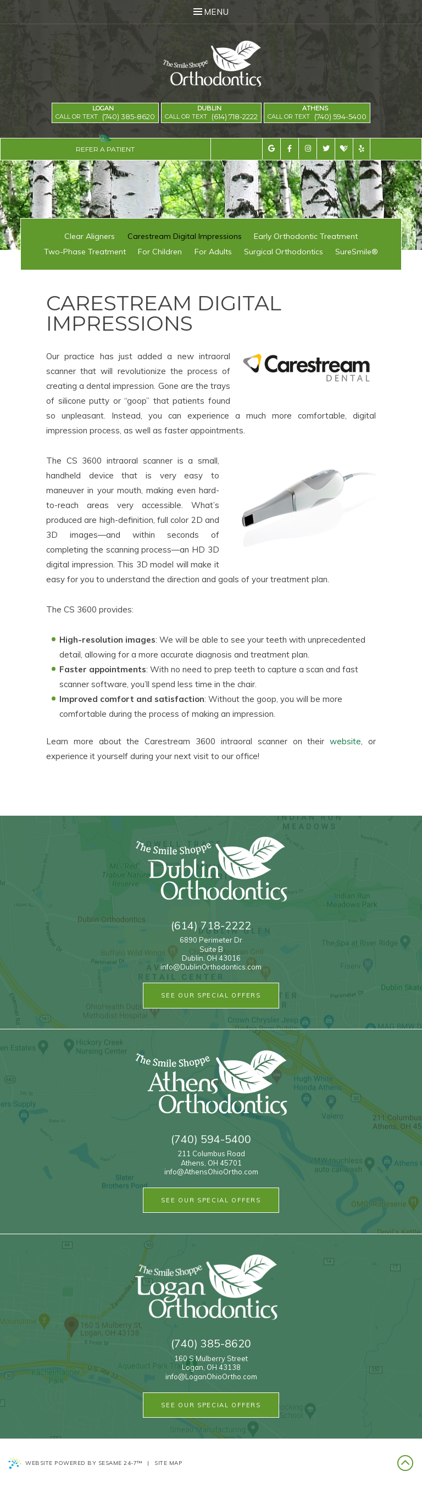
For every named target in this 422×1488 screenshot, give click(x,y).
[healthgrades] (344, 149)
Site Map (168, 1463)
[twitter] (325, 148)
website (345, 741)
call (62, 116)
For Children (160, 252)
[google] (271, 148)
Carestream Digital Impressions (184, 236)
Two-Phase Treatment (85, 252)
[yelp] (361, 148)
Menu (211, 12)
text (90, 116)
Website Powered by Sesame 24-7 (75, 1463)
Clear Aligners (89, 236)
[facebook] (289, 148)
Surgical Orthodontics (283, 252)
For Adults (213, 252)
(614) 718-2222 (235, 117)
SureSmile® (356, 252)
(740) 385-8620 (128, 117)
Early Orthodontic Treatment (306, 236)
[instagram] (307, 148)
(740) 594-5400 (340, 117)
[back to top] (405, 1463)
